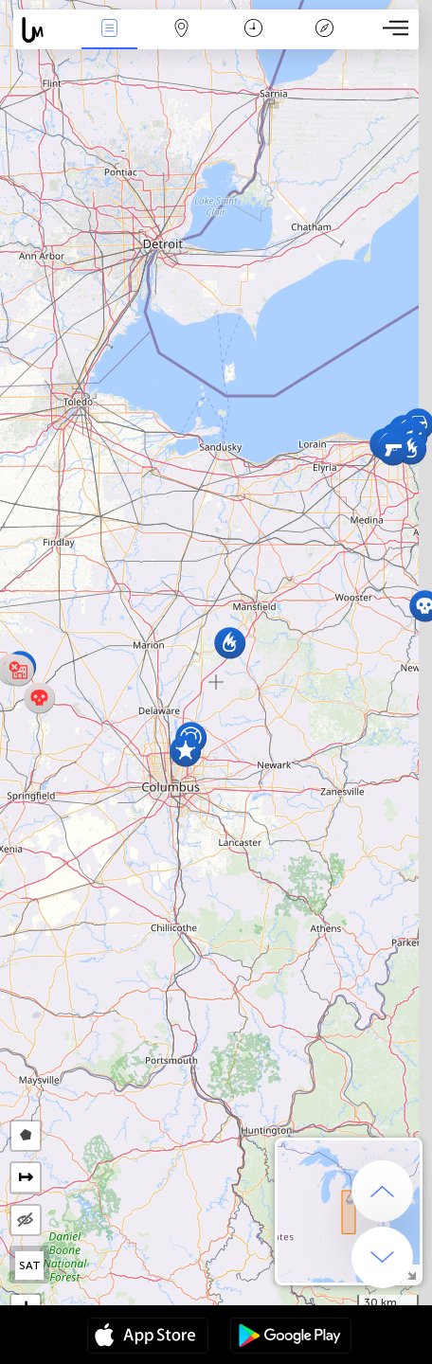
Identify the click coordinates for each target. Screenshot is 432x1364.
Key (324, 30)
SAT (30, 1265)
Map (181, 30)
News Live (109, 30)
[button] (392, 449)
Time (253, 30)
